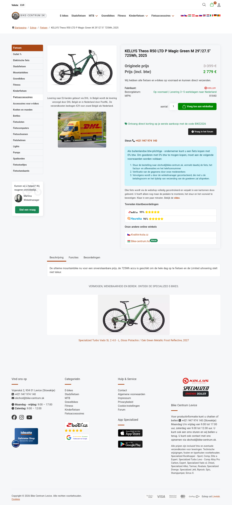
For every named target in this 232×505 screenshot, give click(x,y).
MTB (91, 15)
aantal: (164, 106)
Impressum (124, 398)
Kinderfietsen (136, 15)
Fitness (122, 15)
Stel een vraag (27, 209)
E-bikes (64, 15)
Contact (122, 390)
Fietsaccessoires (161, 15)
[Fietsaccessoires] (172, 15)
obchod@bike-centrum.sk (29, 398)
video (176, 198)
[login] (218, 4)
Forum (121, 409)
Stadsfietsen (78, 15)
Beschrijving (57, 257)
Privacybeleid (125, 401)
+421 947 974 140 (146, 140)
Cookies (16, 499)
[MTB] (96, 15)
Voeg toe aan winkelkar (197, 106)
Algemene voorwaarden (131, 394)
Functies (74, 257)
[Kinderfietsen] (146, 15)
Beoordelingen (92, 257)
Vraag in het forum (202, 131)
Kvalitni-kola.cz (137, 234)
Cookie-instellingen (129, 405)
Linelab (216, 496)
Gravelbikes (108, 15)
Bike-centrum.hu (138, 241)
